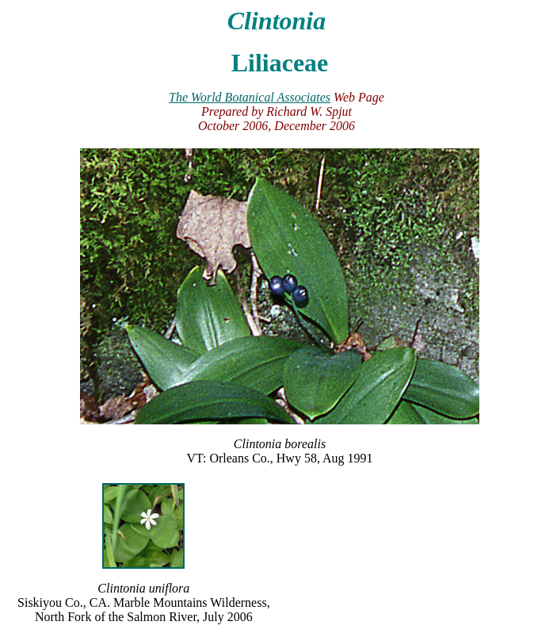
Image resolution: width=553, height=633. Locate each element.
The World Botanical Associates (249, 97)
